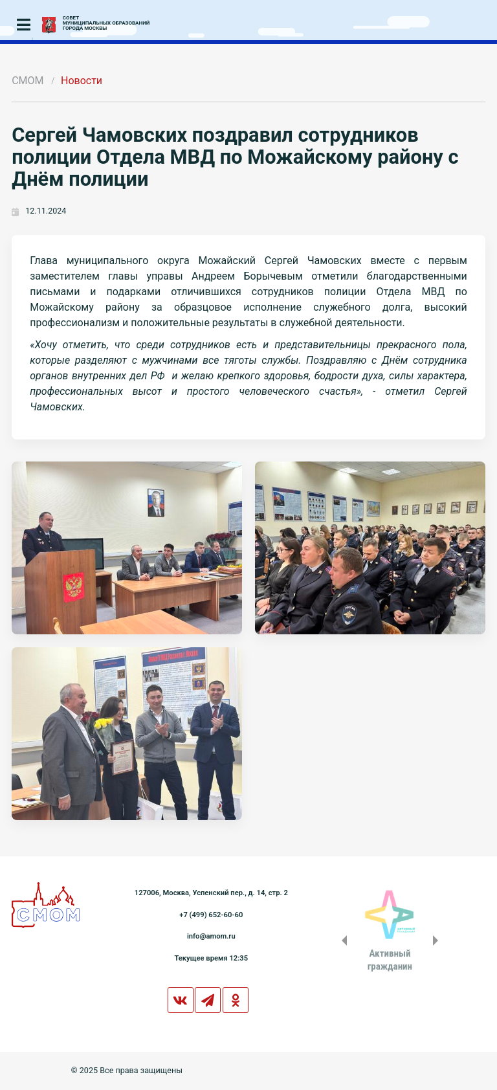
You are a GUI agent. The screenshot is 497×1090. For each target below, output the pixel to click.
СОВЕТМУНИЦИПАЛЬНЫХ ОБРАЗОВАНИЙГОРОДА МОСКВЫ (106, 23)
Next (438, 940)
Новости (81, 80)
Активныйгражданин (390, 960)
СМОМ (27, 80)
